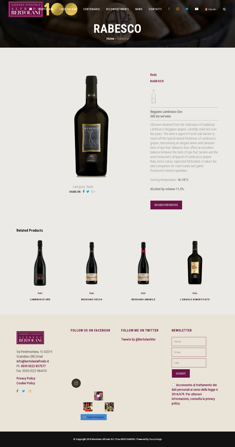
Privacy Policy (26, 378)
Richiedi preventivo (166, 205)
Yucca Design (155, 439)
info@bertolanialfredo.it (33, 361)
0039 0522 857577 (33, 366)
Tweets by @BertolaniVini (138, 339)
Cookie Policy (26, 383)
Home (110, 38)
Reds (153, 75)
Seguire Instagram (93, 417)
